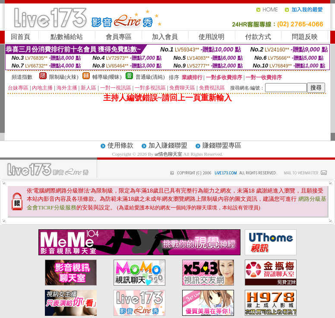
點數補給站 (67, 36)
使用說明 (211, 36)
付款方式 (258, 36)
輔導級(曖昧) (107, 77)
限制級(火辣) (64, 77)
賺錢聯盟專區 (221, 145)
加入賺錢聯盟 (168, 145)
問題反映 (305, 36)
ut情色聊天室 (169, 154)
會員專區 (119, 36)
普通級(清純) (150, 77)
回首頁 (20, 36)
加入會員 (165, 36)
